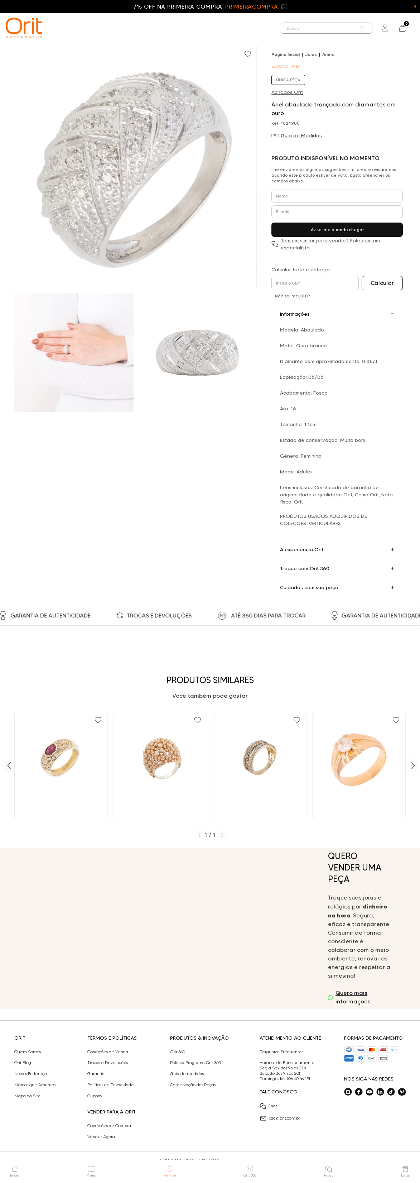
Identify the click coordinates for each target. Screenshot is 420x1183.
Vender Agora (101, 1136)
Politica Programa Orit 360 (195, 1062)
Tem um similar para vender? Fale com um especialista (330, 244)
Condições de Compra (109, 1125)
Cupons (94, 1095)
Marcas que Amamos (34, 1084)
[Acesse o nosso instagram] (348, 1092)
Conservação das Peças (193, 1084)
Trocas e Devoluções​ (107, 1062)
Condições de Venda (107, 1051)
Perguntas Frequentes (281, 1051)
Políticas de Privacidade (110, 1084)
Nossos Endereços (31, 1073)
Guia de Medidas (301, 135)
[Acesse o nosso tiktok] (391, 1092)
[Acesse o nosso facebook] (359, 1092)
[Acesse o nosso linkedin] (380, 1092)
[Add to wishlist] (248, 54)
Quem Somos (27, 1051)
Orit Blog (22, 1062)
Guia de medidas (187, 1073)
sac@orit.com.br (280, 1118)
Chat (268, 1106)
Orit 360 (177, 1051)
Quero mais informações (353, 997)
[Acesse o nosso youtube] (369, 1092)
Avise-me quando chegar (337, 229)
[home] (24, 28)
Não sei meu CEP (292, 296)
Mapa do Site (27, 1095)
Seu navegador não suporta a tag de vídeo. (167, 928)
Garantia (96, 1073)
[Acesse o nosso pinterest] (402, 1092)
